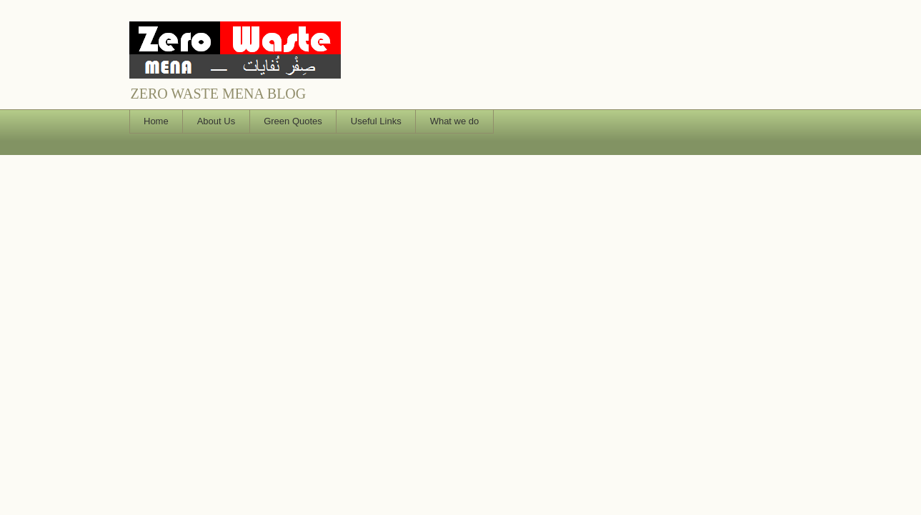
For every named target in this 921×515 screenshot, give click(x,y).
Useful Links (376, 121)
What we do (454, 121)
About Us (216, 121)
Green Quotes (293, 121)
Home (156, 121)
